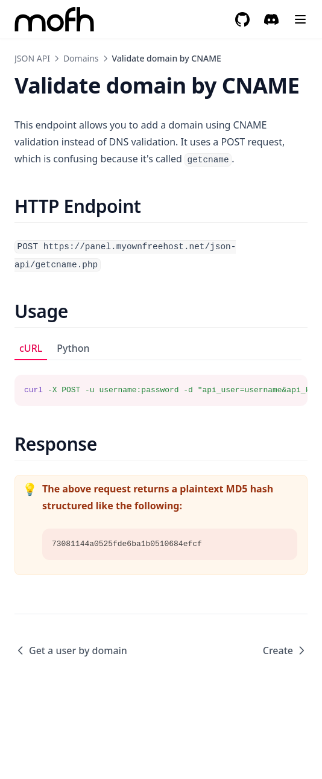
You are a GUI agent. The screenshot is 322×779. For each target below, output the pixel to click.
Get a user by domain (70, 650)
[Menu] (300, 19)
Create (285, 650)
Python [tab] (73, 348)
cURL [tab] (30, 348)
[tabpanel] (161, 383)
